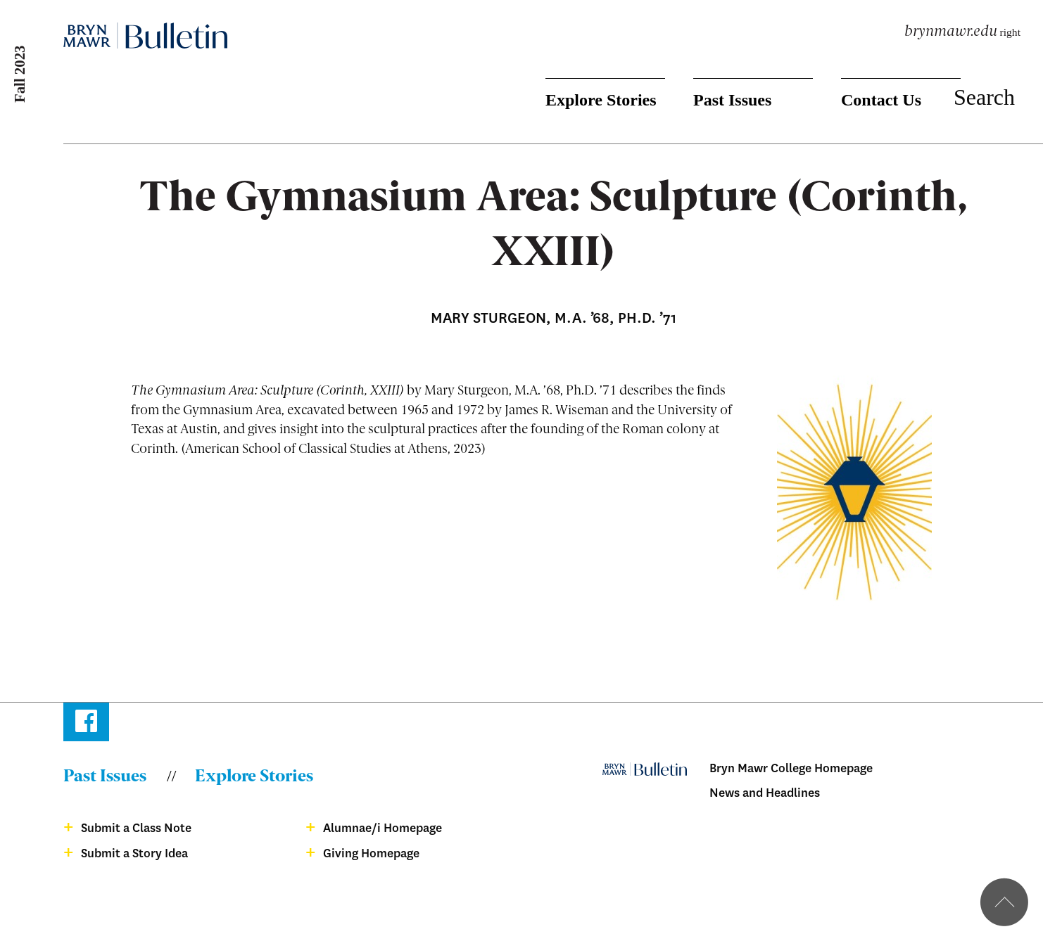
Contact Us (881, 100)
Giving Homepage (371, 853)
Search (984, 97)
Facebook (86, 724)
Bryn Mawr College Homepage (791, 768)
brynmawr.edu (950, 32)
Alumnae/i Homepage (382, 828)
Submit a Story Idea (134, 853)
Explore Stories (601, 100)
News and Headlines (764, 793)
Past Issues (732, 100)
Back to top (1004, 902)
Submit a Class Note (136, 828)
